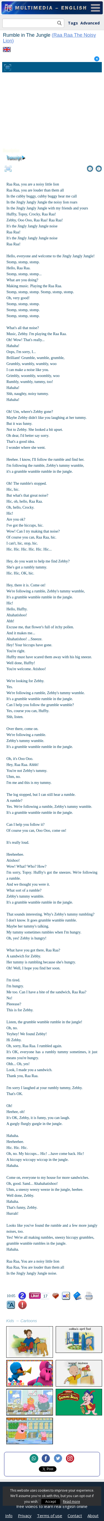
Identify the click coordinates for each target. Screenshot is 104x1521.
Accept (50, 1501)
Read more (71, 1501)
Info (8, 1515)
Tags (73, 23)
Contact (75, 1515)
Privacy (24, 1515)
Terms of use (49, 1515)
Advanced (90, 23)
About (93, 1515)
